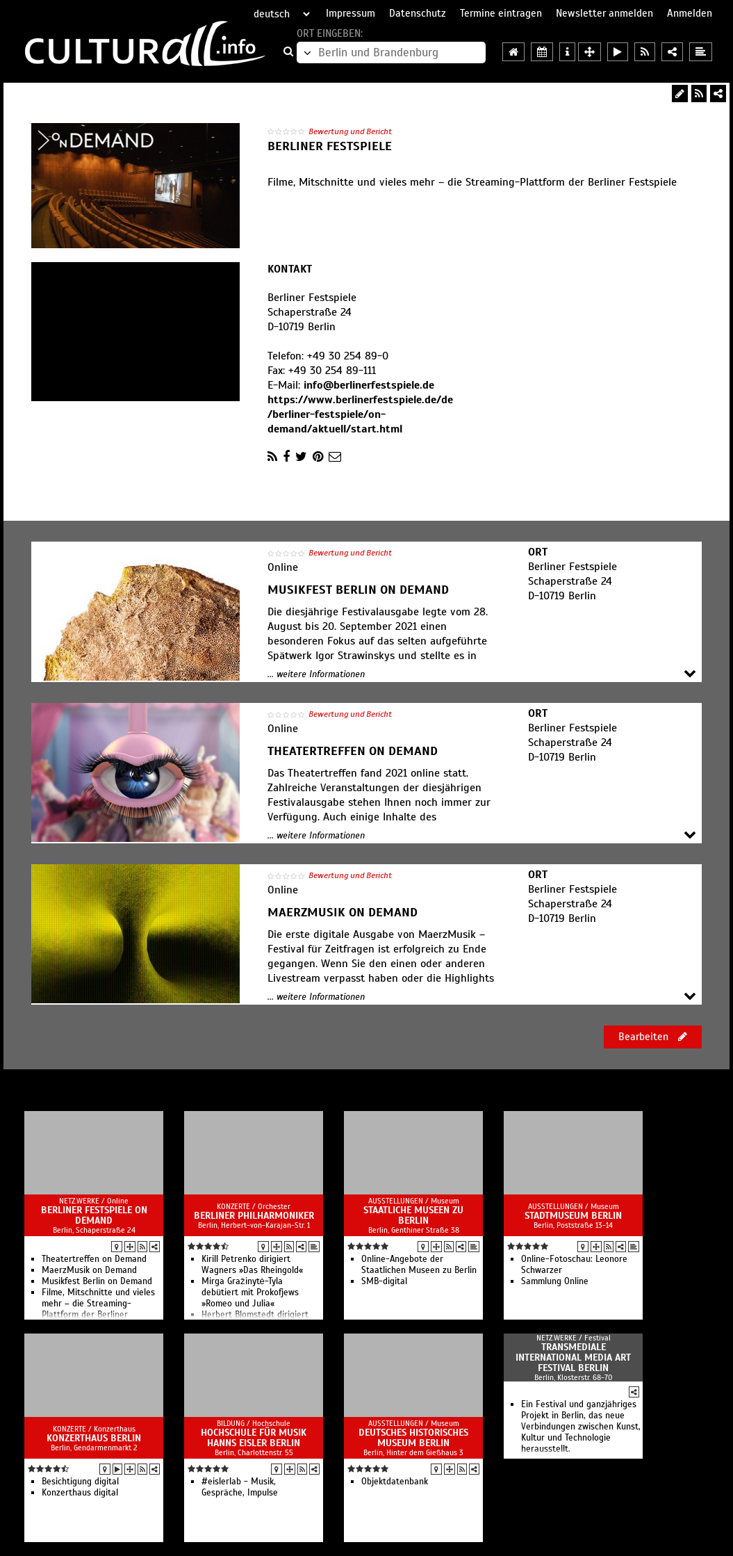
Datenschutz (417, 13)
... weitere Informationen (316, 674)
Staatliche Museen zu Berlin (413, 1215)
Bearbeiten (652, 1036)
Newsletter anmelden (604, 13)
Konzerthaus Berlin (94, 1438)
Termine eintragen (501, 13)
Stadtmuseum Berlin (573, 1215)
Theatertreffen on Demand (94, 1259)
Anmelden (689, 13)
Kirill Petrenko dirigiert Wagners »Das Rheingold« (252, 1265)
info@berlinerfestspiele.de (369, 385)
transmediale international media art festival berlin (573, 1357)
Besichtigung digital (80, 1481)
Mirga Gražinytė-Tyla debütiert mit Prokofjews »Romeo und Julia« (250, 1292)
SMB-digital (384, 1281)
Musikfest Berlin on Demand (97, 1281)
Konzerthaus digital (80, 1492)
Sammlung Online (554, 1281)
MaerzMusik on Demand (89, 1270)
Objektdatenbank (394, 1481)
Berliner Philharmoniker (254, 1215)
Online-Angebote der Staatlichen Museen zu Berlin (419, 1265)
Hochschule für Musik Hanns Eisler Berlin (253, 1437)
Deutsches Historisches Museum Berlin (413, 1437)
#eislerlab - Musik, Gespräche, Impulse (239, 1487)
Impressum (350, 13)
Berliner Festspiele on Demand (94, 1215)
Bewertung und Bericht (350, 131)
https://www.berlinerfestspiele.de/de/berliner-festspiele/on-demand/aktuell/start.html (360, 414)
